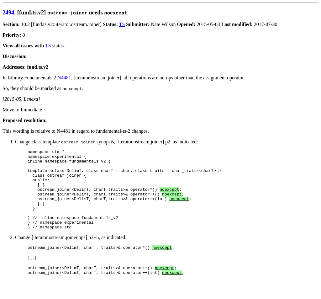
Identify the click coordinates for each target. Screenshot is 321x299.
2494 (8, 12)
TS (122, 24)
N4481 (64, 77)
